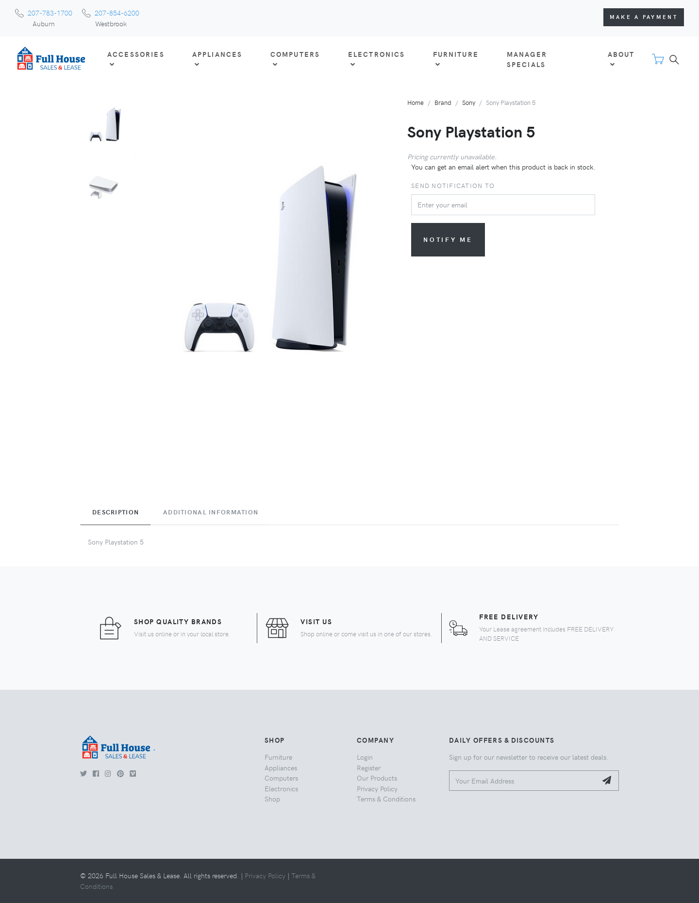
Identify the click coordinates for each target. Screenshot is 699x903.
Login (365, 757)
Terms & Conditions (386, 798)
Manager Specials (527, 59)
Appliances (281, 767)
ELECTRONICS (376, 58)
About (621, 58)
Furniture (278, 757)
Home (415, 102)
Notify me (448, 239)
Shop (272, 798)
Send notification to (453, 185)
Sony (468, 102)
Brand (442, 102)
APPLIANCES (217, 58)
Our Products (377, 778)
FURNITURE (456, 58)
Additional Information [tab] (210, 512)
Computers (281, 778)
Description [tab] (115, 512)
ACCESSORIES (136, 58)
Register (369, 767)
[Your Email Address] (523, 780)
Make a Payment (644, 16)
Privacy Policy (377, 788)
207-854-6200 (117, 12)
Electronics (281, 788)
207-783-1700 (50, 12)
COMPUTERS (295, 58)
